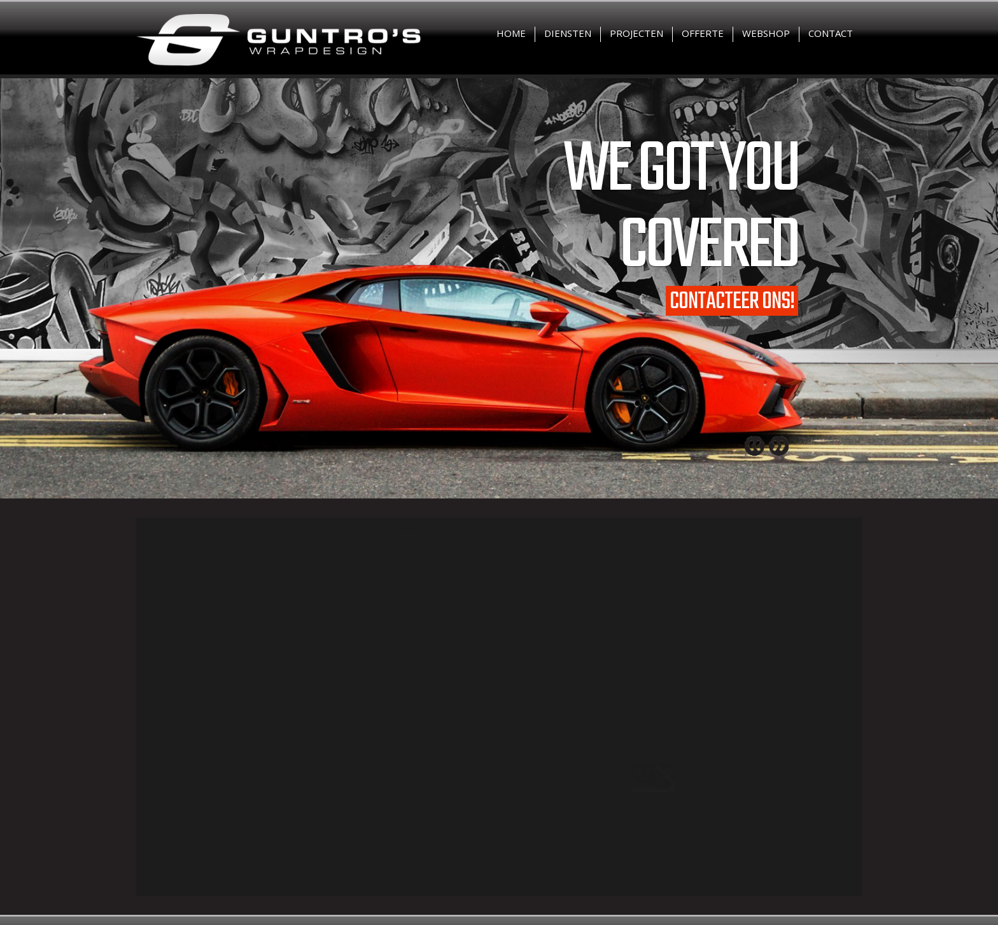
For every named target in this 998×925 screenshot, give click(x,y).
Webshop (766, 33)
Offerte (703, 33)
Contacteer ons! (732, 301)
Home (511, 33)
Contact (830, 33)
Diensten (567, 33)
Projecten (636, 33)
